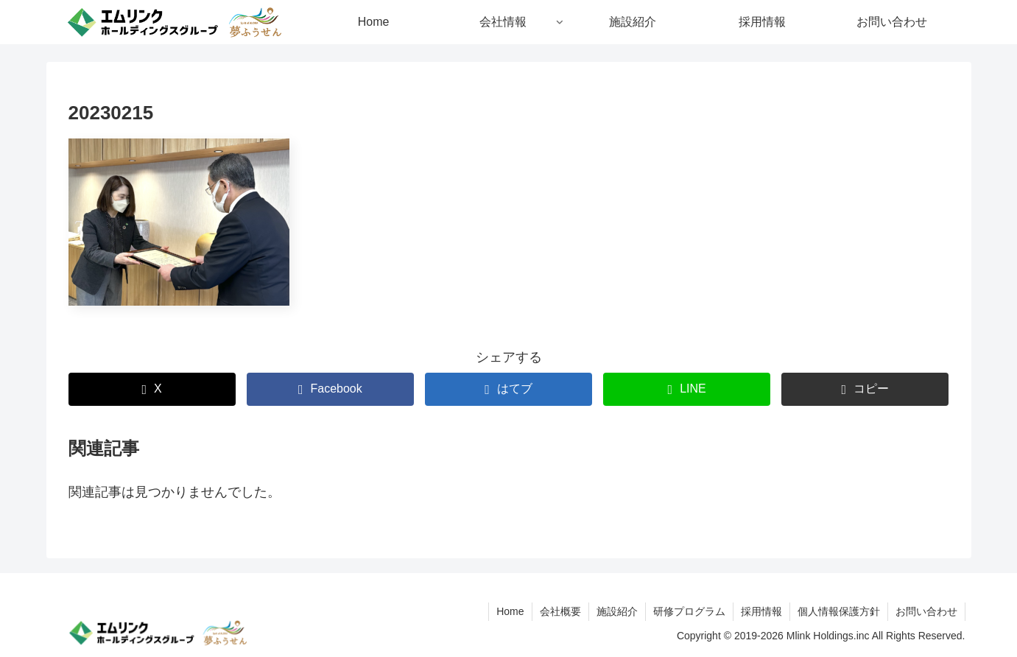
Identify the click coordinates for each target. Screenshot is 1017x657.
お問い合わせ (926, 611)
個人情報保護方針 (839, 611)
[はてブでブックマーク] (508, 389)
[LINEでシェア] (686, 389)
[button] (865, 389)
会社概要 (560, 611)
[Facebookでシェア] (330, 389)
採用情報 (761, 611)
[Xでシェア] (152, 389)
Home (510, 611)
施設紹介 (617, 611)
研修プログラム (689, 611)
